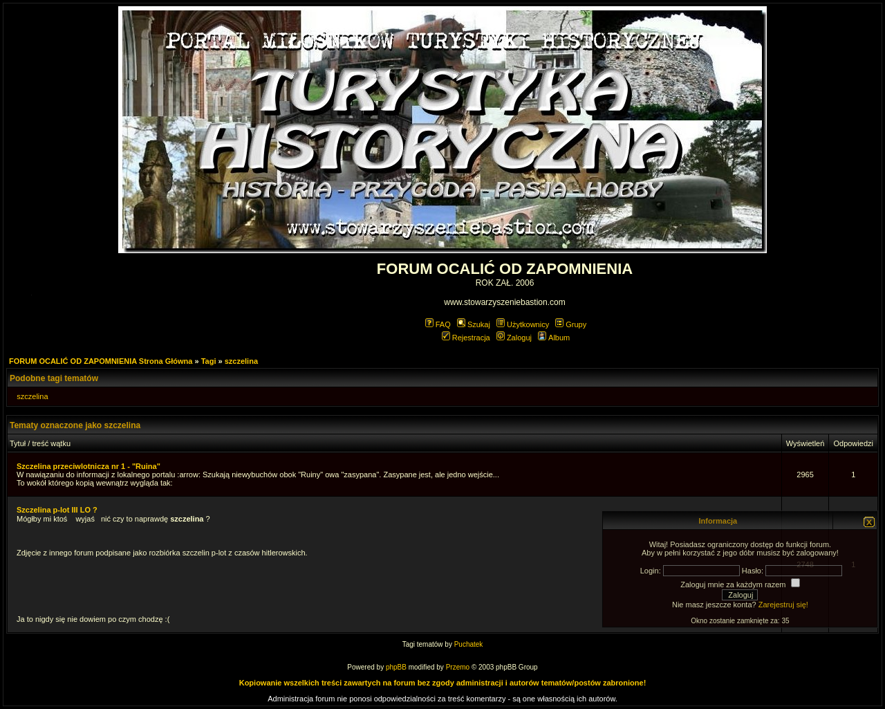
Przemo (457, 667)
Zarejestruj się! (783, 604)
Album (554, 337)
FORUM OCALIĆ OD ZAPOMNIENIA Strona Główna (100, 361)
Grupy (570, 324)
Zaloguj (514, 337)
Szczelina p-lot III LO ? (57, 510)
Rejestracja (466, 337)
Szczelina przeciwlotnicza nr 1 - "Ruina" (88, 466)
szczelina (241, 361)
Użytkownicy (522, 324)
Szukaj (473, 324)
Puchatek (468, 644)
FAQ (438, 324)
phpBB (396, 667)
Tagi (208, 361)
